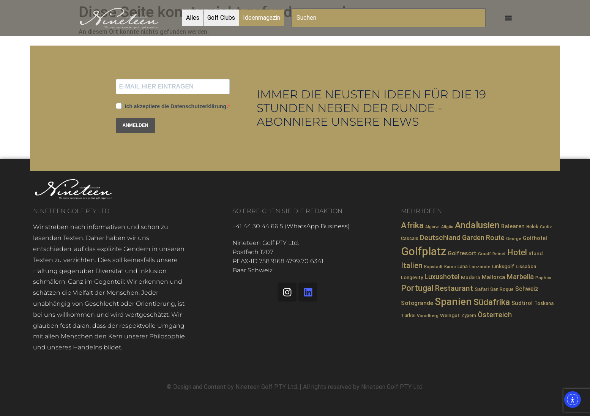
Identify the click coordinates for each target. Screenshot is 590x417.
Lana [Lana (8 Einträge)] (462, 266)
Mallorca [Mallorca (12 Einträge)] (493, 277)
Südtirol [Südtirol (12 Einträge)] (522, 303)
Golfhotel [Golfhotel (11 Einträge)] (535, 238)
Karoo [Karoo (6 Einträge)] (450, 266)
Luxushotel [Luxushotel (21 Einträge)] (441, 277)
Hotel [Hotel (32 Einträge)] (517, 252)
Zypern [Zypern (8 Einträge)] (468, 315)
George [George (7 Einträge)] (513, 238)
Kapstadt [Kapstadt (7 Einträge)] (433, 266)
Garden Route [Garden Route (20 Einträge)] (483, 238)
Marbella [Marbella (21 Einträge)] (520, 277)
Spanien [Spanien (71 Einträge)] (453, 301)
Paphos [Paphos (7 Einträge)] (543, 277)
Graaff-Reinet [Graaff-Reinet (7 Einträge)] (492, 253)
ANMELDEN (135, 125)
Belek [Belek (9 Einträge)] (532, 226)
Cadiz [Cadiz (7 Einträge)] (546, 226)
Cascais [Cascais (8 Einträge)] (409, 238)
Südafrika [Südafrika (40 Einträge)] (491, 302)
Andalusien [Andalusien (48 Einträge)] (477, 225)
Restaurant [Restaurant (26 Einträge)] (454, 288)
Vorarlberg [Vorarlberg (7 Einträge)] (428, 315)
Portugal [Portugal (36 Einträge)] (417, 288)
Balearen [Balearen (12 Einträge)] (513, 226)
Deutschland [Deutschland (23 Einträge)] (440, 237)
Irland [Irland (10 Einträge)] (535, 253)
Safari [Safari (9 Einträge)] (482, 289)
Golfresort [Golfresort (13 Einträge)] (462, 253)
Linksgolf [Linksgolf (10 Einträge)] (503, 266)
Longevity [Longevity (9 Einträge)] (412, 277)
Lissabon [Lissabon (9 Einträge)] (526, 266)
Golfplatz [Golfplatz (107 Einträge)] (423, 251)
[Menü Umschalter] (508, 18)
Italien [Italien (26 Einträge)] (412, 265)
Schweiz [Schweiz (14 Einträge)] (526, 288)
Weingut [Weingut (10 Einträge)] (450, 315)
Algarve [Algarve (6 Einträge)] (432, 226)
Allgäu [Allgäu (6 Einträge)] (447, 226)
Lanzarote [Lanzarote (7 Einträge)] (480, 266)
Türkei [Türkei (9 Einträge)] (408, 315)
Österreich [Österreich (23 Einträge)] (495, 314)
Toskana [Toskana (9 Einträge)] (544, 303)
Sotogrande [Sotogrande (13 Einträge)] (417, 303)
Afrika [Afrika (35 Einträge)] (412, 225)
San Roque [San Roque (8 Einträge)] (502, 289)
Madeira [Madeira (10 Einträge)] (470, 277)
